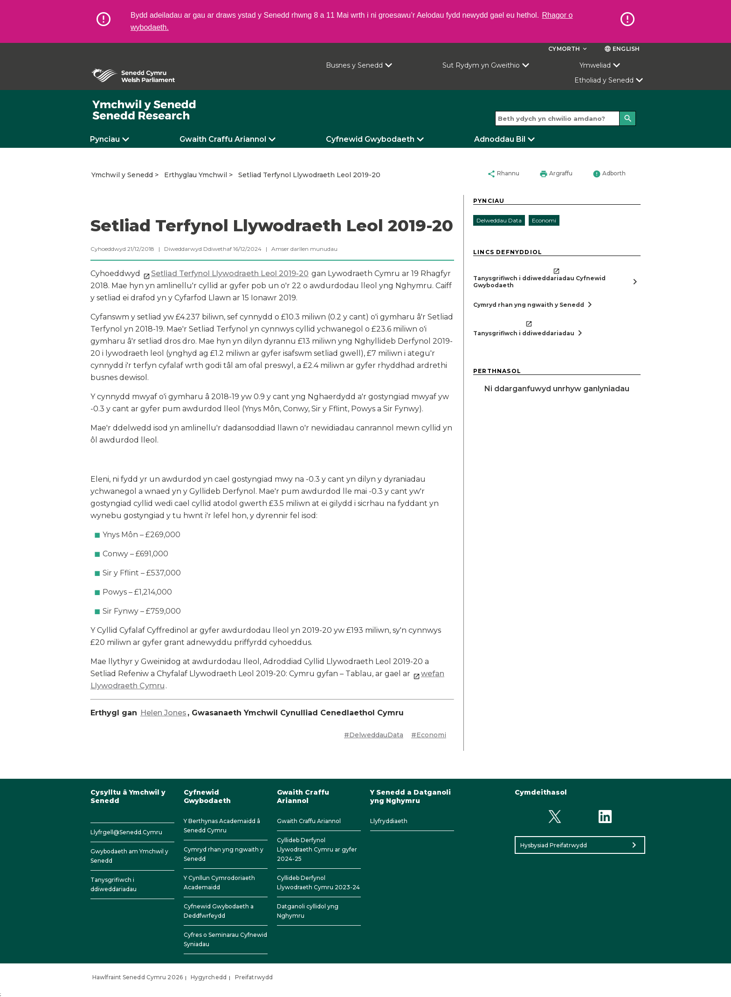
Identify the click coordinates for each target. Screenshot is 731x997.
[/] (144, 110)
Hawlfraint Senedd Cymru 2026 (137, 977)
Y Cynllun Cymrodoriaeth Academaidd (219, 882)
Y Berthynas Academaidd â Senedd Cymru (222, 825)
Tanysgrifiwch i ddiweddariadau (113, 884)
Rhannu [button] (503, 174)
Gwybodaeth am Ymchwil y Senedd (129, 856)
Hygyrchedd (209, 977)
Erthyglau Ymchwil (195, 175)
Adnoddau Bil (499, 139)
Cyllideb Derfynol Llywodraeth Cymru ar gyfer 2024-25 (317, 849)
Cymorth (568, 48)
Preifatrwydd (254, 977)
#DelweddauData (373, 735)
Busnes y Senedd (354, 65)
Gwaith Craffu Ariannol (222, 139)
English (622, 48)
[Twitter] (554, 816)
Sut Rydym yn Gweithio (481, 65)
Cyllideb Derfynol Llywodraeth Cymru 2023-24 (318, 882)
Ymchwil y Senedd (122, 175)
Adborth (609, 174)
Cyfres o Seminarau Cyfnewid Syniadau (225, 939)
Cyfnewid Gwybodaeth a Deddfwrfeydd (219, 911)
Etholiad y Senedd (604, 80)
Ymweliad (595, 65)
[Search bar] (565, 118)
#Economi (428, 735)
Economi (544, 220)
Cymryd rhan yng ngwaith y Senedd (223, 854)
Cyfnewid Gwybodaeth (370, 139)
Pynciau (105, 139)
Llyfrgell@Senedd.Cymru (126, 832)
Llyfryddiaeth (388, 820)
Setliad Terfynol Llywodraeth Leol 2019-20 (309, 175)
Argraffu (555, 174)
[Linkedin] (605, 816)
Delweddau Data (499, 220)
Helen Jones (163, 712)
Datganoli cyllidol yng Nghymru (307, 911)
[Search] (627, 118)
